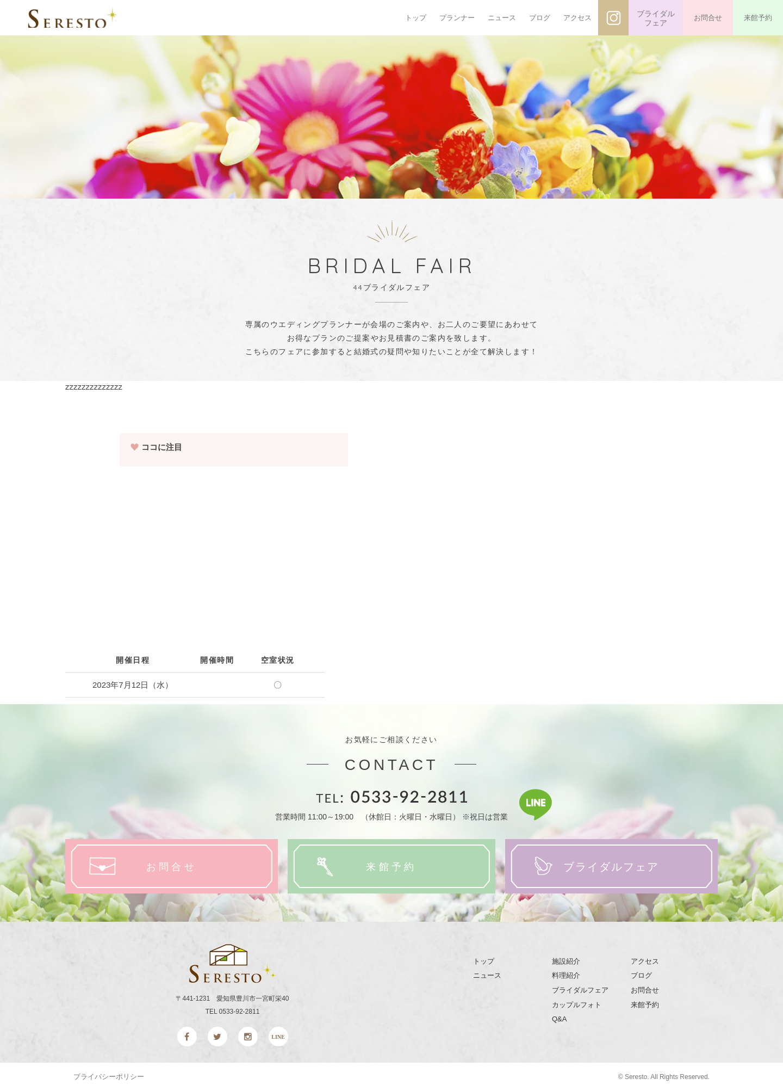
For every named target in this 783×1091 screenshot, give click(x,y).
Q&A (559, 1019)
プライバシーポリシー (108, 1076)
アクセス (577, 18)
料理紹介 (566, 975)
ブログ (539, 18)
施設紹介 (566, 961)
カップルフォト (576, 1005)
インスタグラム (613, 17)
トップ (415, 18)
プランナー (457, 18)
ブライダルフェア (656, 18)
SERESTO (80, 18)
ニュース (502, 18)
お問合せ (708, 18)
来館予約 (758, 18)
